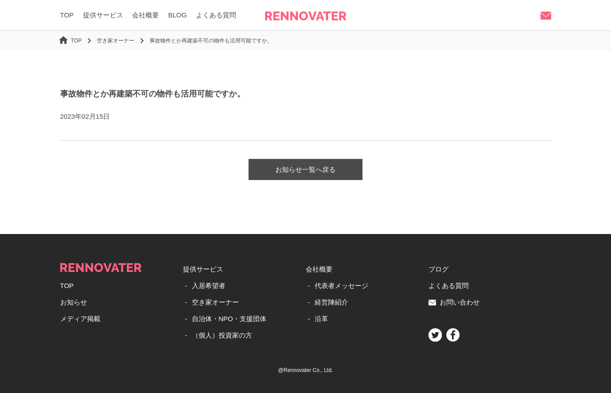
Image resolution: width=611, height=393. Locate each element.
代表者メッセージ (341, 285)
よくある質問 (216, 15)
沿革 (321, 318)
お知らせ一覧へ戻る (305, 169)
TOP (67, 15)
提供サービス (103, 15)
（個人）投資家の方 (222, 335)
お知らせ (73, 302)
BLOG (177, 15)
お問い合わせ (454, 302)
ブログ (438, 269)
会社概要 (145, 15)
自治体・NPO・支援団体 (229, 318)
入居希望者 (208, 285)
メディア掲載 (80, 318)
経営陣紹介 (331, 302)
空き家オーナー (215, 302)
